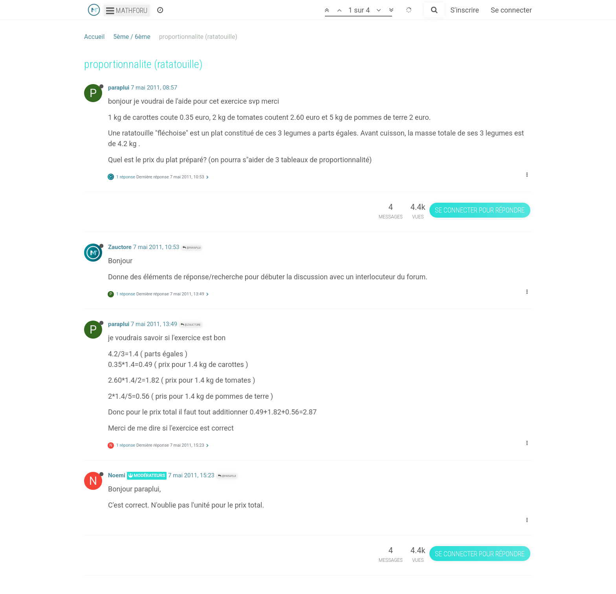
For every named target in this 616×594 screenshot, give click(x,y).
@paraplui (191, 247)
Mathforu (126, 10)
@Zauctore (191, 324)
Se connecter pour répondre (479, 210)
